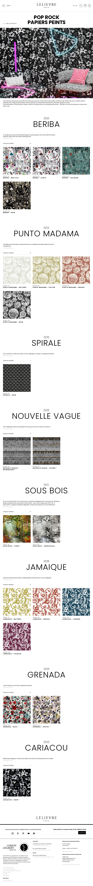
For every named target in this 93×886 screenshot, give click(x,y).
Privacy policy (7, 872)
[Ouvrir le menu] (6, 5)
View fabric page (8, 138)
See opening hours (67, 851)
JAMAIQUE (46, 567)
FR (73, 5)
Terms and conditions (9, 869)
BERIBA (46, 124)
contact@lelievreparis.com (40, 845)
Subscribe (82, 833)
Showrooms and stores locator (71, 864)
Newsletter (6, 875)
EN (76, 5)
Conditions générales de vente (12, 870)
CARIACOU (46, 747)
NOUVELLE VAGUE (46, 416)
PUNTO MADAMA (46, 233)
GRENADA (46, 674)
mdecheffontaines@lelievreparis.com (43, 857)
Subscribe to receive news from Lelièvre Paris (69, 829)
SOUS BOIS (46, 490)
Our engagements (8, 867)
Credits (5, 874)
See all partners (7, 880)
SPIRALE (46, 343)
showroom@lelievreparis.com (41, 850)
